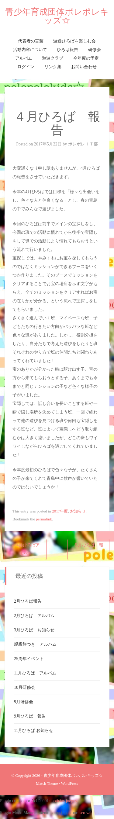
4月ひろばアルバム (25, 549)
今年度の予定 (86, 58)
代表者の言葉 (30, 41)
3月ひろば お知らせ (34, 630)
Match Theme (47, 783)
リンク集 (52, 66)
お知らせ (78, 511)
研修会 (94, 49)
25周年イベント (29, 658)
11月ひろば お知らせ (33, 730)
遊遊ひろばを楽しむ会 (74, 41)
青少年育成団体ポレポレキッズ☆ (57, 16)
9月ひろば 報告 (30, 716)
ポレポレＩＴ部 (83, 144)
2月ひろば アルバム (34, 615)
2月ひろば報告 (28, 601)
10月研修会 (24, 687)
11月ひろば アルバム (35, 673)
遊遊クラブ (52, 58)
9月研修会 (23, 702)
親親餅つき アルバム (35, 644)
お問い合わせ (84, 66)
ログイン (25, 66)
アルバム (23, 58)
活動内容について (30, 49)
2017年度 (60, 511)
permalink (44, 519)
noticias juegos (64, 801)
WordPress (69, 783)
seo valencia (90, 812)
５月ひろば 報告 (88, 549)
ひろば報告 (67, 49)
